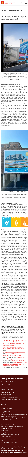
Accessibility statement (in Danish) (10, 400)
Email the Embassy (6, 394)
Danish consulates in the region (9, 397)
